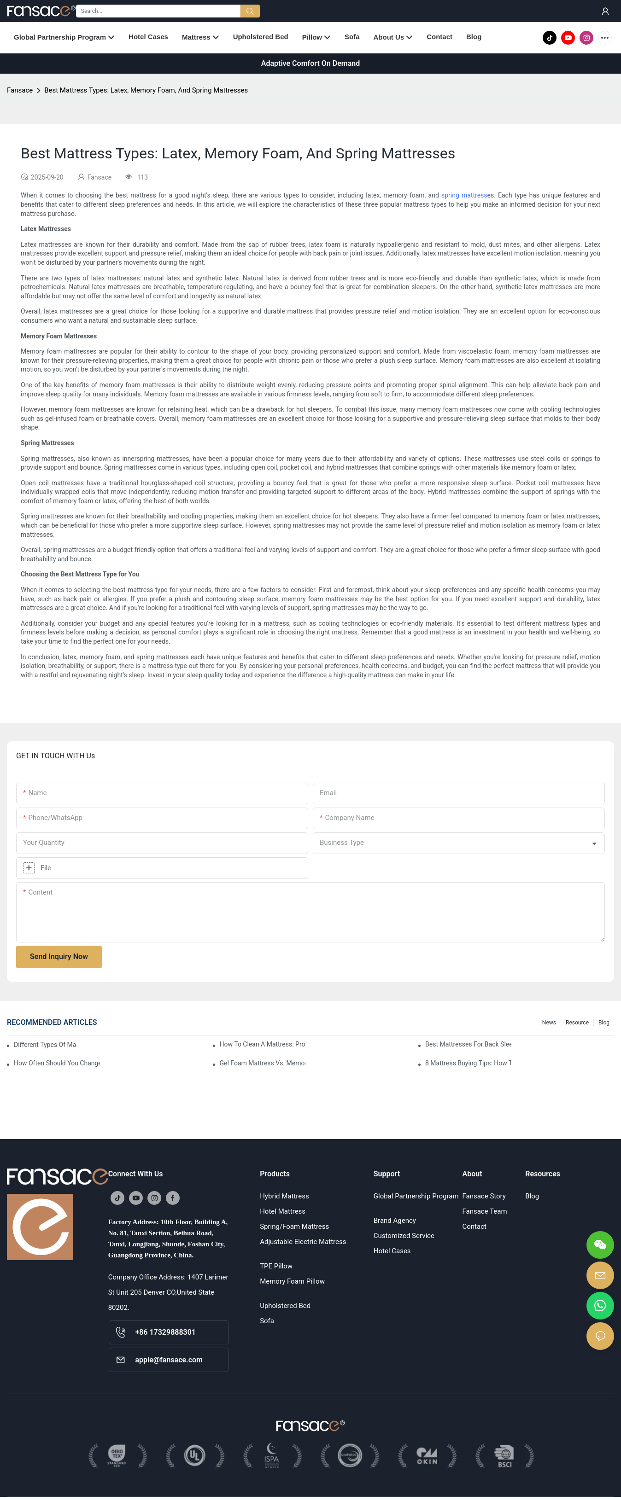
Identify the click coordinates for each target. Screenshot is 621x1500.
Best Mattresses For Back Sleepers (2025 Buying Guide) (468, 1044)
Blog (603, 1022)
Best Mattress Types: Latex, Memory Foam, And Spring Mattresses (146, 90)
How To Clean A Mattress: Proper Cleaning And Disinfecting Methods (263, 1044)
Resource (577, 1022)
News (549, 1022)
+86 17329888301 (165, 1332)
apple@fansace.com (169, 1359)
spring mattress (464, 195)
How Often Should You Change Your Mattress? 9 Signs (57, 1063)
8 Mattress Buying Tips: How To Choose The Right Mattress (468, 1063)
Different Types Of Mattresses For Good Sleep (45, 1044)
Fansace (20, 90)
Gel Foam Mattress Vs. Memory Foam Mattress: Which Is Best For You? (263, 1063)
